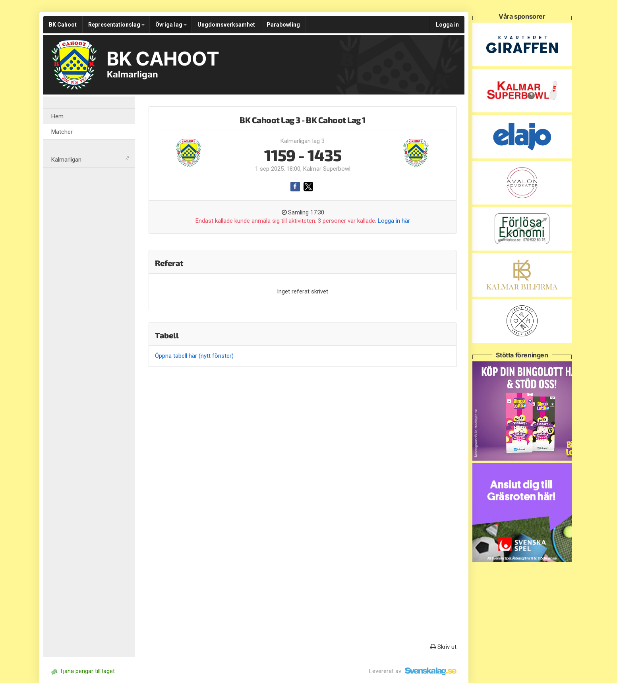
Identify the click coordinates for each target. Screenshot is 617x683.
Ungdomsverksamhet (226, 24)
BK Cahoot (63, 24)
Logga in (447, 24)
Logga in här (394, 220)
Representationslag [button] (116, 24)
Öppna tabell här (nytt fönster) (194, 355)
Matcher (62, 131)
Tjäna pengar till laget (83, 671)
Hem (57, 116)
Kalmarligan (90, 159)
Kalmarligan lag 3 (302, 141)
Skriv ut (443, 646)
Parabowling (283, 24)
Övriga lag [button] (171, 24)
